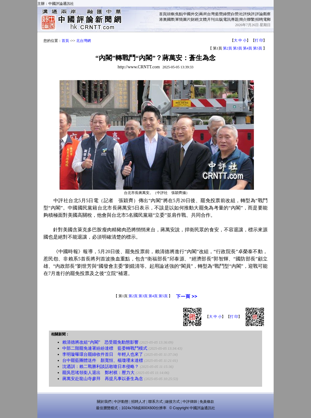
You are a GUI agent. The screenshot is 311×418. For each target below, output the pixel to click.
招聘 (259, 19)
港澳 (162, 19)
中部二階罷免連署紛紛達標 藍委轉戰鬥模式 (104, 348)
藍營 (219, 14)
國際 (170, 19)
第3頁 (237, 48)
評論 (259, 14)
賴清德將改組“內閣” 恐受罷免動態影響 (100, 342)
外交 (194, 14)
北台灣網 (83, 41)
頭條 (170, 14)
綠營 (227, 14)
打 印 (259, 40)
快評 (251, 14)
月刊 (210, 19)
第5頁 (257, 48)
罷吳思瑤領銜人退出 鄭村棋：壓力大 (98, 372)
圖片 (186, 19)
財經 (194, 19)
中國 (186, 14)
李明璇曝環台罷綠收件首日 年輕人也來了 (102, 354)
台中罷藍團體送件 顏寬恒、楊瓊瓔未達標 (102, 360)
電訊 (227, 19)
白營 (234, 14)
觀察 (267, 14)
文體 (203, 19)
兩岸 (203, 14)
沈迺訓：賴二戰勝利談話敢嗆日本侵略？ (100, 366)
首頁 (162, 14)
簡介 (243, 19)
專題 (234, 19)
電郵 (267, 19)
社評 (243, 14)
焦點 (179, 14)
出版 (219, 19)
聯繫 (251, 19)
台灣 (210, 14)
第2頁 (227, 48)
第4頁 (247, 48)
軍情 (179, 19)
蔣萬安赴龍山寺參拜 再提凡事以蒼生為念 (102, 378)
